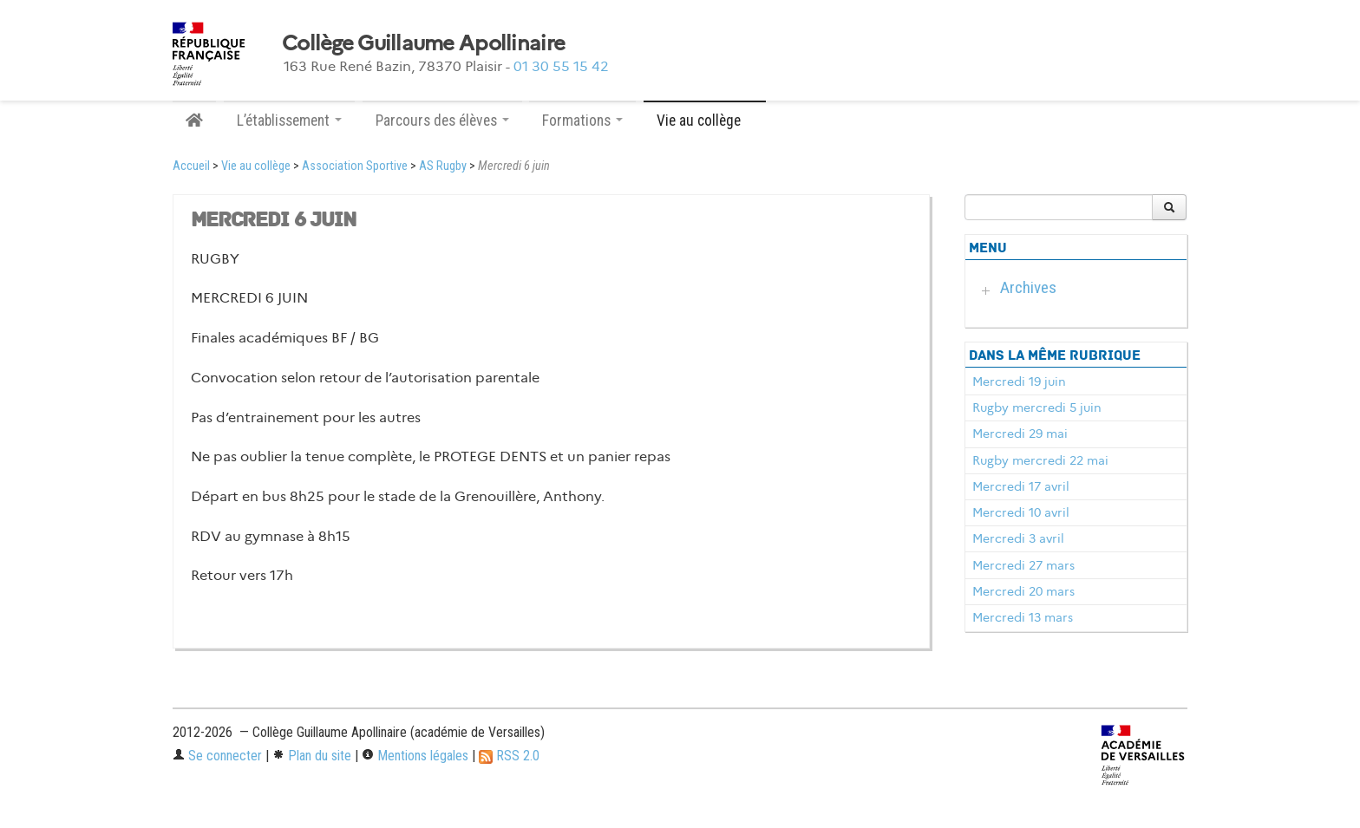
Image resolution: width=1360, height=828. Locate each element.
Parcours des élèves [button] (442, 120)
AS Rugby (443, 166)
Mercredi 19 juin (1019, 381)
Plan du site (311, 755)
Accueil (191, 166)
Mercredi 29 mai (1020, 433)
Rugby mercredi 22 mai (1040, 460)
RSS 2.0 (509, 755)
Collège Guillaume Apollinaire (423, 43)
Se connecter (217, 755)
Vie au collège (256, 166)
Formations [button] (582, 120)
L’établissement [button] (289, 120)
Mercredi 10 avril (1020, 512)
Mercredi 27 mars (1023, 565)
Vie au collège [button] (705, 120)
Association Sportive (355, 166)
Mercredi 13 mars (1022, 617)
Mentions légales (415, 755)
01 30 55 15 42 (561, 66)
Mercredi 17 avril (1020, 486)
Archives (1028, 287)
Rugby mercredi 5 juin (1037, 407)
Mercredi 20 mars (1023, 591)
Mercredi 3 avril (1018, 538)
